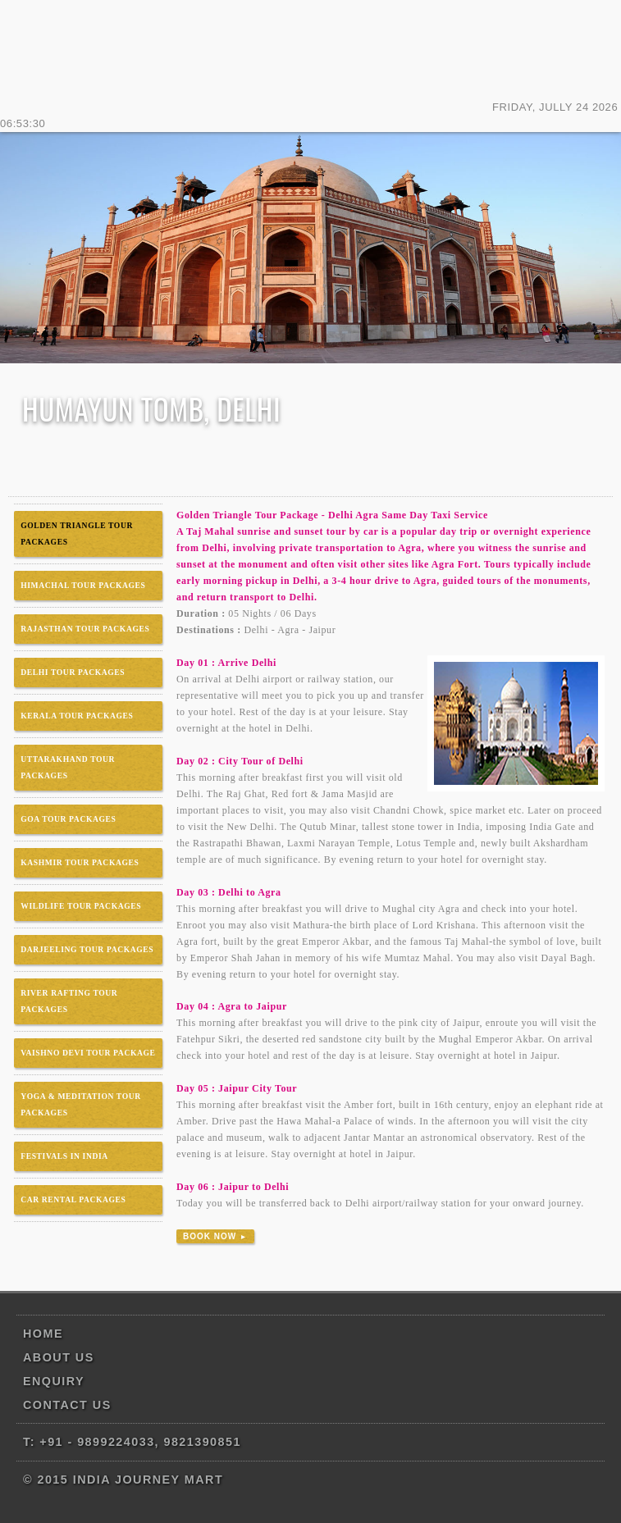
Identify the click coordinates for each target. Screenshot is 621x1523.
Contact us (67, 1404)
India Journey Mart (310, 49)
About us (58, 1357)
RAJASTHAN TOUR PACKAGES (85, 628)
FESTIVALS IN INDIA (64, 1155)
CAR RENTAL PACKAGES (73, 1199)
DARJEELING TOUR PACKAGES (87, 949)
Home (43, 1333)
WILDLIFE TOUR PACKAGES (81, 905)
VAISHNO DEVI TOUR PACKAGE (88, 1052)
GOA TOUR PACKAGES (68, 818)
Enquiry (53, 1381)
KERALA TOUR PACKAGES (77, 715)
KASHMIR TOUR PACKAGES (80, 862)
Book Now (215, 1236)
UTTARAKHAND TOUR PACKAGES (68, 767)
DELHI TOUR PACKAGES (73, 672)
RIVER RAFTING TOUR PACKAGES (69, 1001)
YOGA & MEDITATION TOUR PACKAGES (81, 1104)
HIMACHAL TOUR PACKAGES (83, 585)
